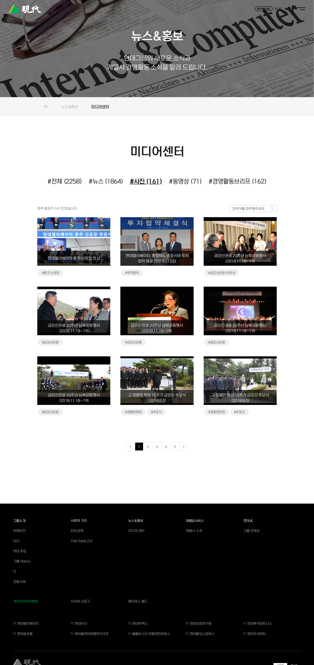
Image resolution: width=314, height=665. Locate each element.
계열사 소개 (194, 530)
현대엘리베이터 (28, 623)
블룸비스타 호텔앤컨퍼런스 (151, 633)
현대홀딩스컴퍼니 (202, 633)
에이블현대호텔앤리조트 (92, 633)
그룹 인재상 (251, 530)
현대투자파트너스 (259, 623)
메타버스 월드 (137, 601)
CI (14, 571)
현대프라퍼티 (256, 633)
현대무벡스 (140, 623)
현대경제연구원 (200, 623)
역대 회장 (19, 551)
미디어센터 (100, 106)
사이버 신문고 (80, 601)
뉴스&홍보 (69, 106)
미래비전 (19, 530)
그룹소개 (19, 520)
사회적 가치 (79, 520)
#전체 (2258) (64, 181)
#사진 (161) (146, 181)
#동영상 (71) (185, 181)
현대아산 (81, 623)
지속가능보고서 (81, 540)
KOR (278, 9)
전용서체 (19, 581)
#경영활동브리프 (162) (237, 181)
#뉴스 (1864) (106, 181)
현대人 (248, 520)
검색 (272, 208)
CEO (16, 540)
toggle (301, 8)
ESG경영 (77, 530)
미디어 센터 (136, 530)
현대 (25, 8)
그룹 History (21, 561)
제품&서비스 (195, 520)
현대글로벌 (24, 633)
